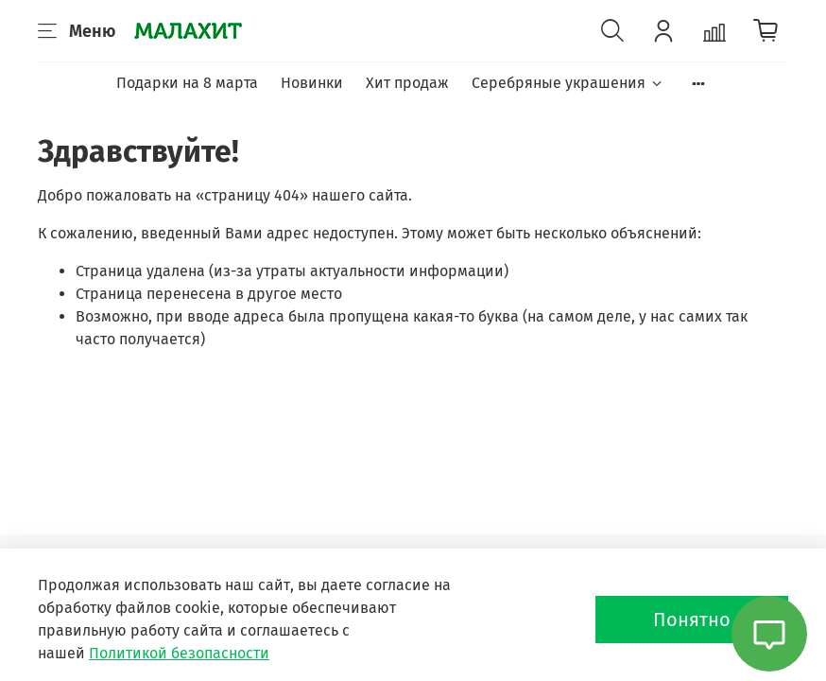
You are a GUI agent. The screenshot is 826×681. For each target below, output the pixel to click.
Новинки (312, 83)
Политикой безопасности (179, 653)
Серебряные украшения (567, 83)
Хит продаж (407, 83)
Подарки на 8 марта (187, 83)
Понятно (692, 619)
